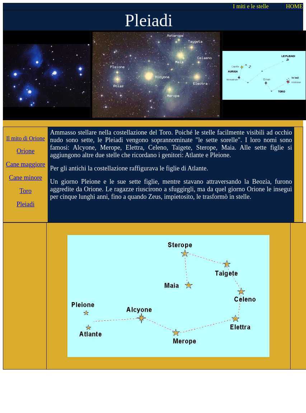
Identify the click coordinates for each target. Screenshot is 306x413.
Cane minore (25, 177)
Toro (25, 190)
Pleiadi (25, 204)
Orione (25, 151)
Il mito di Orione (25, 138)
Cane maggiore (25, 164)
